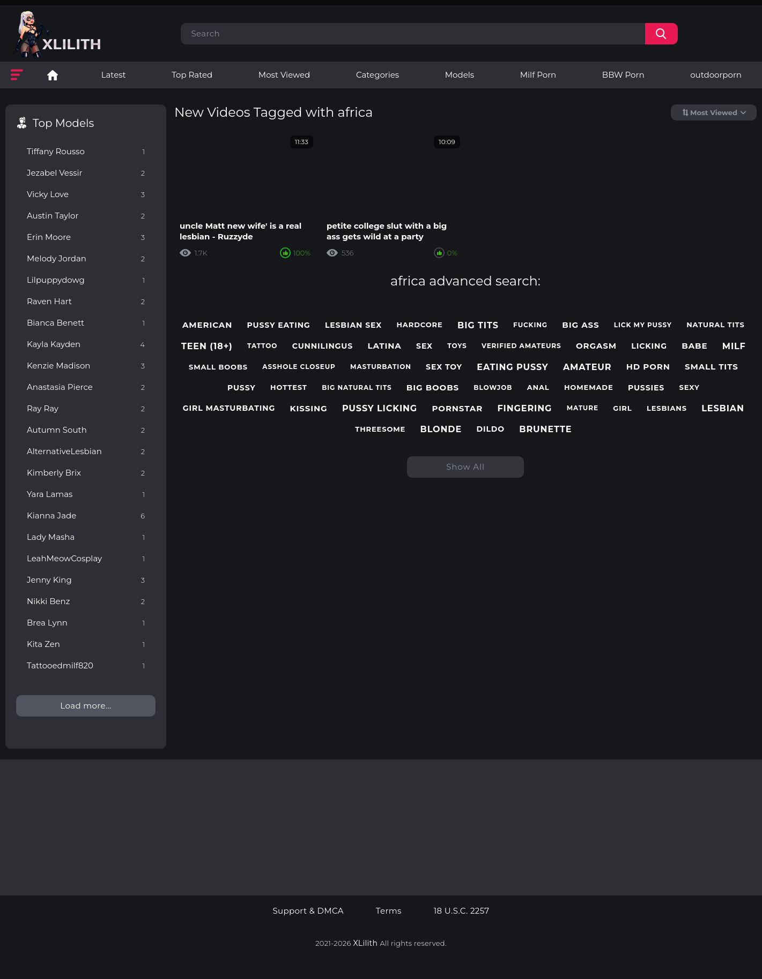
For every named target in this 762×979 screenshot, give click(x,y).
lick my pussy (643, 325)
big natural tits (356, 387)
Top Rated (192, 75)
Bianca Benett (86, 323)
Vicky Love (86, 194)
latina (384, 346)
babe (694, 346)
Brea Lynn (86, 622)
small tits (711, 367)
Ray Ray (86, 408)
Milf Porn (538, 75)
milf (734, 346)
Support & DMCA (307, 911)
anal (538, 387)
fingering (524, 408)
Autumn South (86, 430)
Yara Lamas (86, 494)
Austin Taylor (86, 215)
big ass (580, 325)
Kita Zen (86, 644)
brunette (545, 429)
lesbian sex (353, 325)
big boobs (432, 388)
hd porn (648, 367)
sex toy (444, 367)
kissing (309, 408)
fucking (530, 325)
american (207, 325)
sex (424, 346)
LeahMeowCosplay (86, 558)
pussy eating (278, 325)
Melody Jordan (86, 258)
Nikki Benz (86, 601)
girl (622, 408)
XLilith (365, 943)
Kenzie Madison (86, 365)
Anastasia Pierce (86, 387)
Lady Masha (86, 537)
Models (459, 75)
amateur (587, 367)
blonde (441, 429)
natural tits (715, 325)
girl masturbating (229, 408)
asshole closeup (298, 367)
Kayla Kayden (86, 344)
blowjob (493, 387)
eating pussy (512, 367)
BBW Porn (623, 75)
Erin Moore (86, 237)
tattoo (262, 346)
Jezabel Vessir (86, 173)
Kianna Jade (86, 515)
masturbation (380, 367)
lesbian (722, 408)
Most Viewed (284, 75)
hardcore (419, 325)
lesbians (667, 408)
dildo (490, 429)
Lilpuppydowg (86, 280)
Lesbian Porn (52, 75)
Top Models (63, 123)
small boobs (218, 367)
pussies (646, 388)
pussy (241, 388)
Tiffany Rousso (86, 151)
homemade (588, 387)
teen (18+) (207, 346)
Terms (389, 911)
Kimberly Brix (86, 473)
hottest (288, 387)
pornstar (457, 408)
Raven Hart (86, 301)
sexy (689, 387)
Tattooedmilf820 (86, 665)
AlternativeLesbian (86, 451)
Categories (377, 75)
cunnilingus (322, 346)
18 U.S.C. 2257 (462, 911)
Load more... (85, 706)
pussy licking (379, 408)
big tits (478, 325)
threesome (380, 429)
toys (457, 346)
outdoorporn (716, 75)
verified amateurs (521, 346)
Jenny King (86, 580)
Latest (113, 75)
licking (649, 346)
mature (582, 408)
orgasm (596, 346)
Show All (465, 467)
